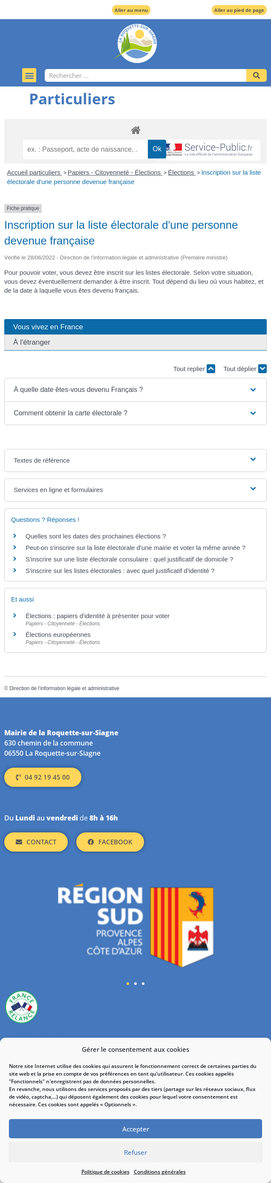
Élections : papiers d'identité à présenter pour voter (98, 615)
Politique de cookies (105, 1171)
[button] (29, 75)
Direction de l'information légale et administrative (64, 688)
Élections (182, 172)
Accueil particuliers (34, 172)
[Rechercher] (256, 75)
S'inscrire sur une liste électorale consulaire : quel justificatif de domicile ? (129, 559)
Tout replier (194, 368)
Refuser (135, 1152)
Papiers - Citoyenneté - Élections (115, 172)
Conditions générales (160, 1171)
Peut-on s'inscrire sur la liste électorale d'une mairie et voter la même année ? (135, 547)
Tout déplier (245, 368)
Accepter (135, 1129)
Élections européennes (58, 634)
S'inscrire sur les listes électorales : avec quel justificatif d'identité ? (120, 570)
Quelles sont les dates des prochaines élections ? (96, 536)
